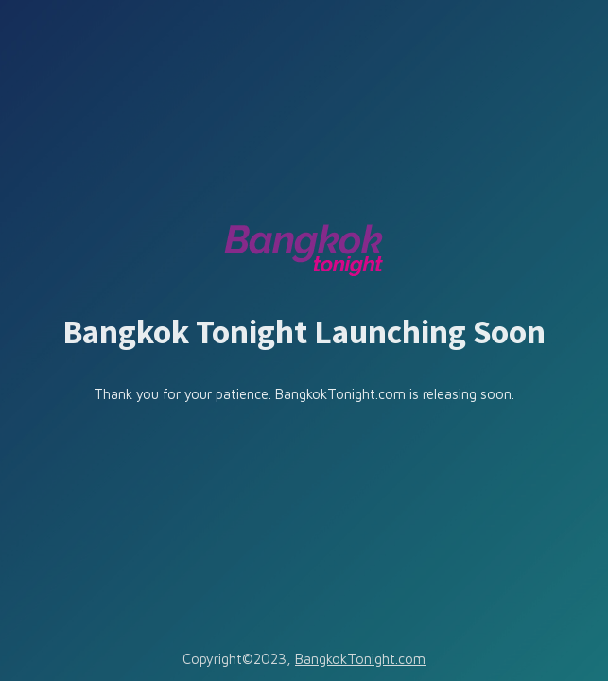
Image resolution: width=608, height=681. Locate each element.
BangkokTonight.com (360, 659)
